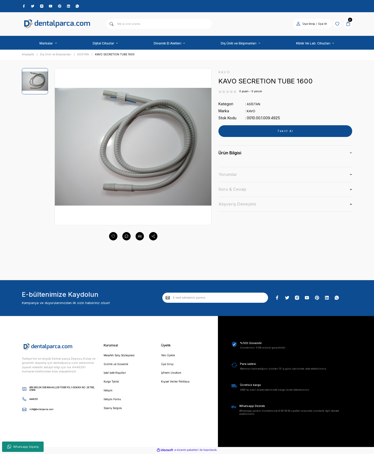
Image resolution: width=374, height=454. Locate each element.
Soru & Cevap (232, 191)
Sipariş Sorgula (115, 412)
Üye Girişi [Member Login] (304, 24)
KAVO (252, 112)
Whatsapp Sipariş (23, 446)
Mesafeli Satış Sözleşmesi (123, 356)
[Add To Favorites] (113, 237)
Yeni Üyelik (168, 356)
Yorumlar (227, 176)
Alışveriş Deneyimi (237, 205)
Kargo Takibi (113, 384)
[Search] (159, 25)
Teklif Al (285, 133)
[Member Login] (293, 24)
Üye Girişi (168, 366)
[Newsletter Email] (215, 299)
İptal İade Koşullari (117, 375)
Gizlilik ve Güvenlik (117, 366)
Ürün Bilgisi (229, 154)
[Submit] (167, 299)
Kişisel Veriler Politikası (178, 384)
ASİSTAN (254, 105)
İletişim (109, 394)
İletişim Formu (114, 403)
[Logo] (57, 25)
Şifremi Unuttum (172, 375)
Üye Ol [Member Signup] (318, 24)
